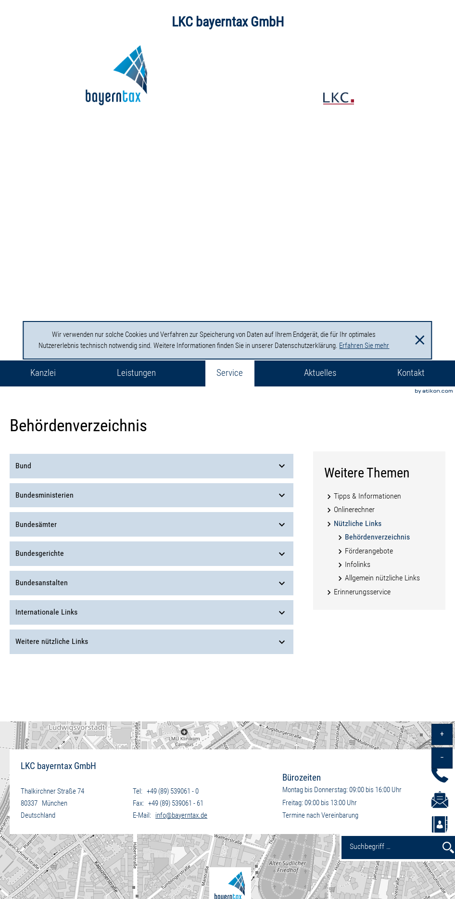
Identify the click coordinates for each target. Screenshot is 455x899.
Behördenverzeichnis (377, 536)
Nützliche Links (357, 523)
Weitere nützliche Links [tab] (151, 642)
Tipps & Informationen (367, 496)
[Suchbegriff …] (389, 846)
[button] (439, 826)
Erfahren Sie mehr (364, 346)
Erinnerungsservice (362, 591)
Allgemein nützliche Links (382, 577)
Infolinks (357, 564)
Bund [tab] (151, 466)
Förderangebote (369, 550)
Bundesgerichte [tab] (151, 554)
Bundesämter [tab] (151, 524)
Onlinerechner (354, 509)
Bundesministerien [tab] (151, 495)
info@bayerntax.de (181, 815)
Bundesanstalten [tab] (151, 583)
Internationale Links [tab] (151, 612)
